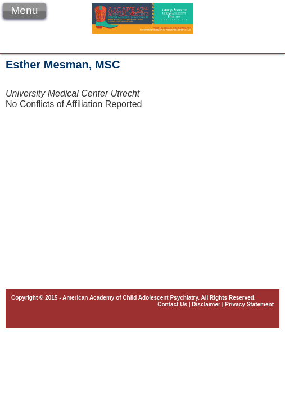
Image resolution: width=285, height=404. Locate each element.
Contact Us (172, 304)
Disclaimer (206, 304)
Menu (24, 10)
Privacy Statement (249, 304)
